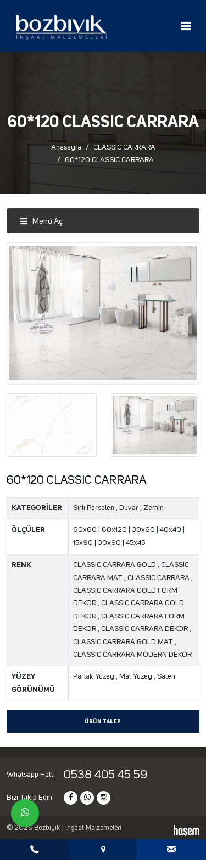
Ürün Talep (103, 721)
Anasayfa (66, 147)
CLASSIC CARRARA (124, 147)
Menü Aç (41, 221)
